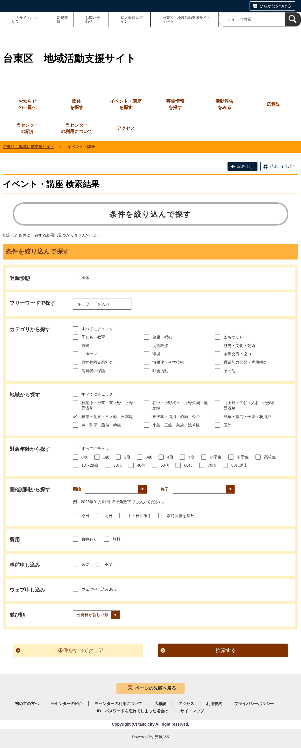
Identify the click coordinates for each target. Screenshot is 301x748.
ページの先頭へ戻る (155, 688)
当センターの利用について (118, 703)
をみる (224, 104)
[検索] (293, 19)
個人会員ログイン (132, 19)
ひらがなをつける (275, 6)
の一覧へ (27, 104)
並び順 (17, 615)
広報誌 (160, 703)
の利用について (76, 128)
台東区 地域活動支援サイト (28, 146)
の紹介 (27, 128)
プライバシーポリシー (254, 703)
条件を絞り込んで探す (150, 214)
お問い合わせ (92, 19)
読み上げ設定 (282, 166)
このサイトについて (25, 19)
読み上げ (245, 166)
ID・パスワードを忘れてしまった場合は (132, 711)
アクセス (186, 703)
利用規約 (214, 703)
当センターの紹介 (67, 703)
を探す (76, 104)
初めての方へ (27, 703)
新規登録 (62, 19)
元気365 (162, 737)
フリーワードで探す (32, 303)
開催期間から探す (30, 489)
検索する (226, 650)
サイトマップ (192, 711)
